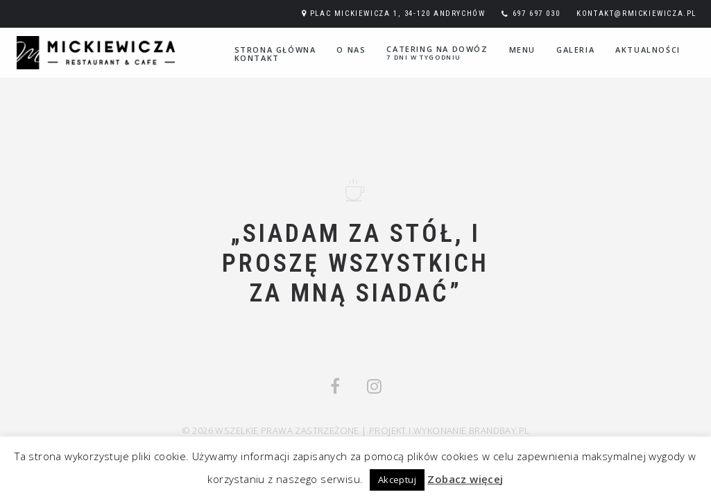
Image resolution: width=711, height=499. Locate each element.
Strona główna (275, 49)
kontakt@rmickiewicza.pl (636, 13)
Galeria (575, 49)
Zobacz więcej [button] (465, 479)
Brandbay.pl (499, 430)
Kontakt (257, 58)
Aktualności (647, 49)
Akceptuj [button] (397, 479)
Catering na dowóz (437, 53)
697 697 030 (536, 13)
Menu (522, 49)
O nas (351, 49)
